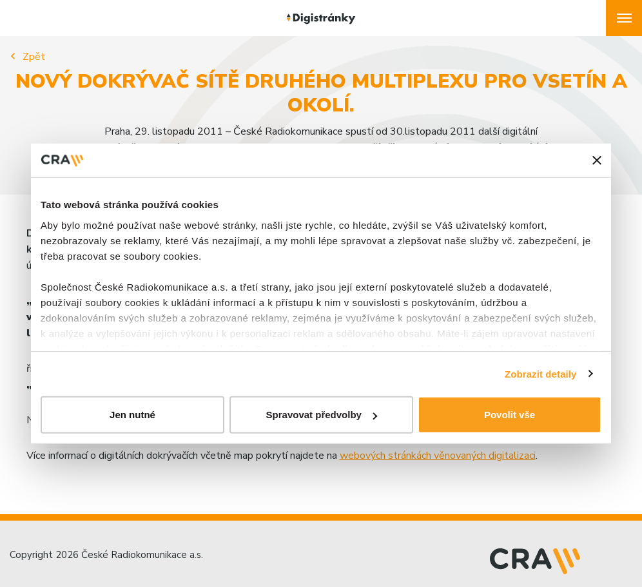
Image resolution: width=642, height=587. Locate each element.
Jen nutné (132, 414)
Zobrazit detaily (541, 373)
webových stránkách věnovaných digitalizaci (438, 455)
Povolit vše (509, 414)
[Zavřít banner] (596, 160)
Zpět (34, 57)
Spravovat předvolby (321, 414)
